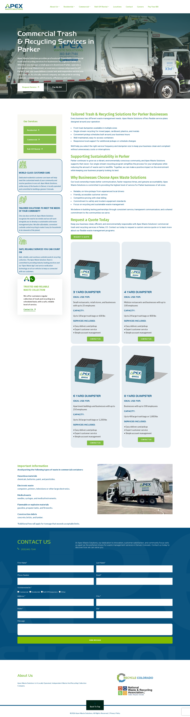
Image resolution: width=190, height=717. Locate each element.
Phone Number (23, 575)
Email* (98, 575)
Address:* (21, 596)
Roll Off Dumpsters (50, 592)
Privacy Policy (115, 713)
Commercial (23, 592)
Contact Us (30, 309)
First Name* (22, 563)
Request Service (30, 87)
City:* (98, 596)
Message (21, 621)
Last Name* (100, 563)
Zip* (98, 608)
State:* (20, 608)
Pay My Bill (57, 87)
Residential (35, 592)
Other (63, 592)
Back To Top (95, 705)
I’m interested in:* (24, 587)
